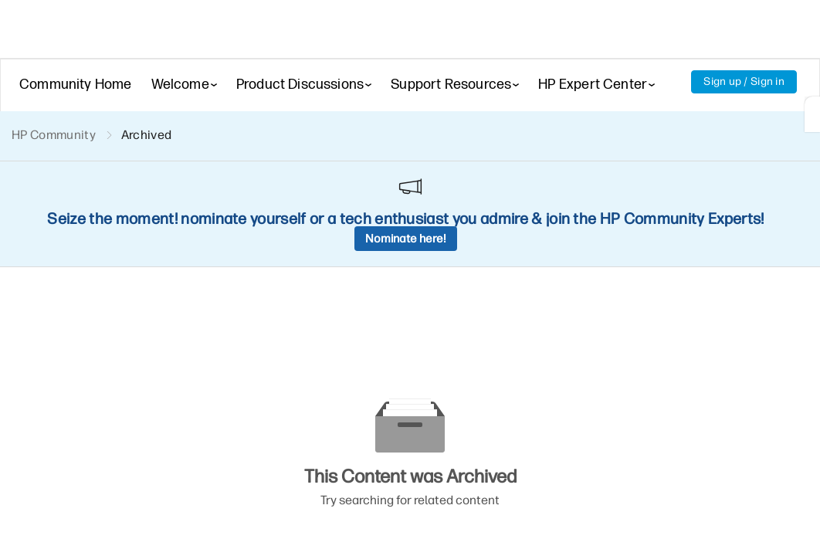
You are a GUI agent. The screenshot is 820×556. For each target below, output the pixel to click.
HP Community (54, 134)
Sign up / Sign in (743, 81)
